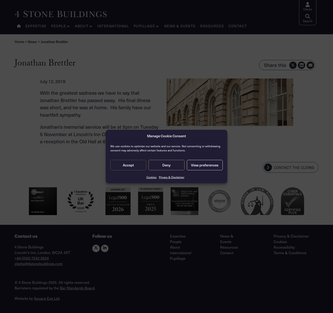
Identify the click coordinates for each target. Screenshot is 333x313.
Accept (128, 165)
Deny (166, 165)
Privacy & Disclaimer (171, 177)
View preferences (205, 165)
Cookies (151, 177)
